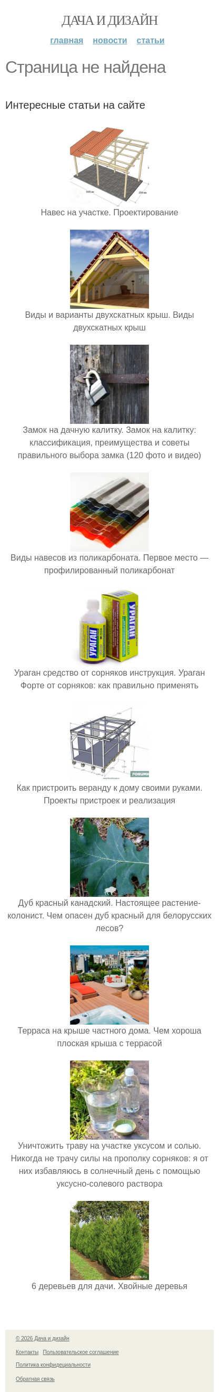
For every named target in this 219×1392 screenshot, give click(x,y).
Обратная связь (35, 1379)
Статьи (151, 40)
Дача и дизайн (109, 20)
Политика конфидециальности (53, 1365)
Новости (110, 40)
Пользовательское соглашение (81, 1352)
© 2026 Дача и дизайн (42, 1338)
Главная (66, 40)
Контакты (27, 1352)
